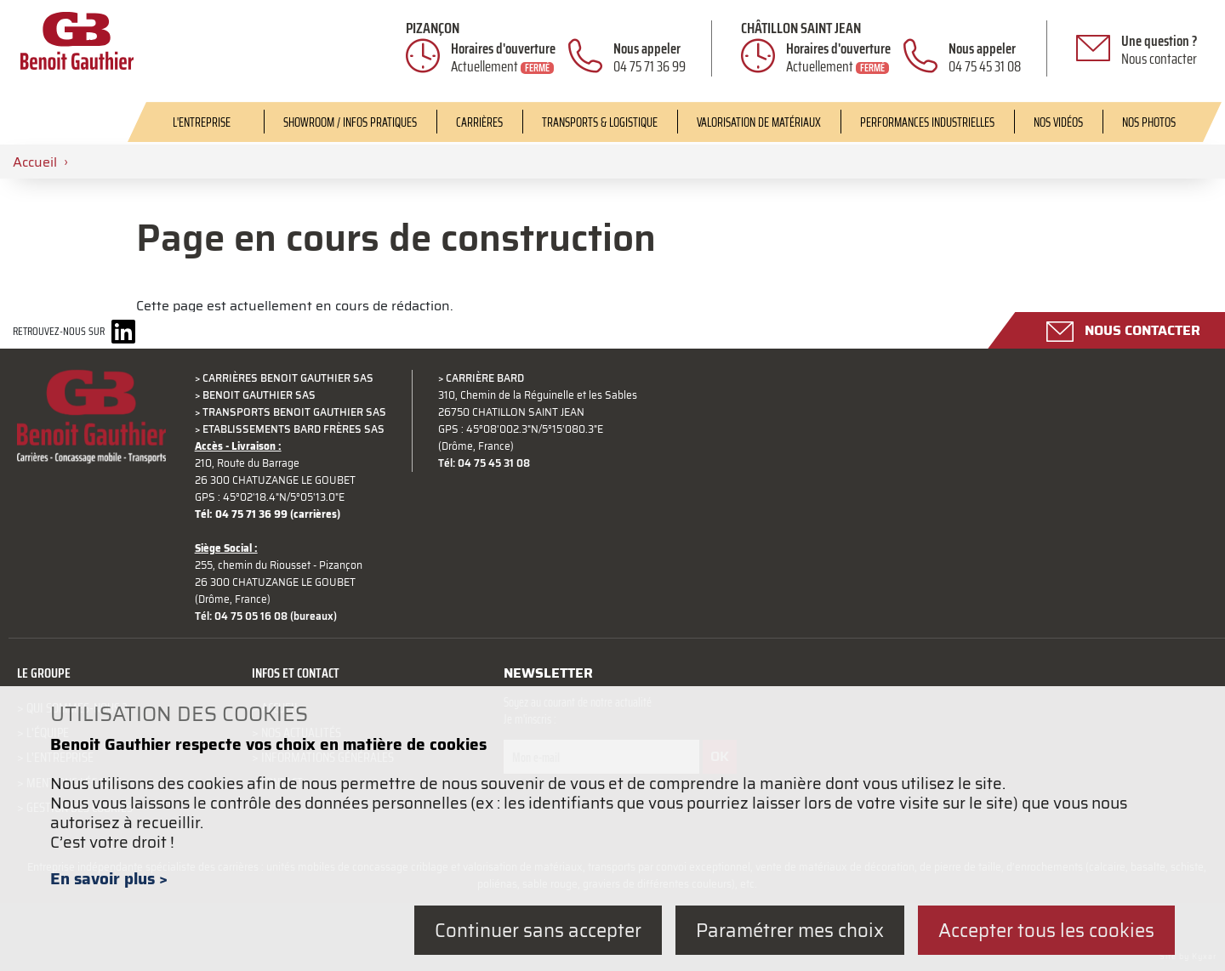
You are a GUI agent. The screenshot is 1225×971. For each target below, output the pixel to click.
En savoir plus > (109, 878)
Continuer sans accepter (538, 930)
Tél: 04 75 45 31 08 (484, 463)
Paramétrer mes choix (790, 930)
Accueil (35, 161)
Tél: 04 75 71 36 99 (241, 514)
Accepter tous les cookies (1046, 930)
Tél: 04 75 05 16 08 (241, 616)
